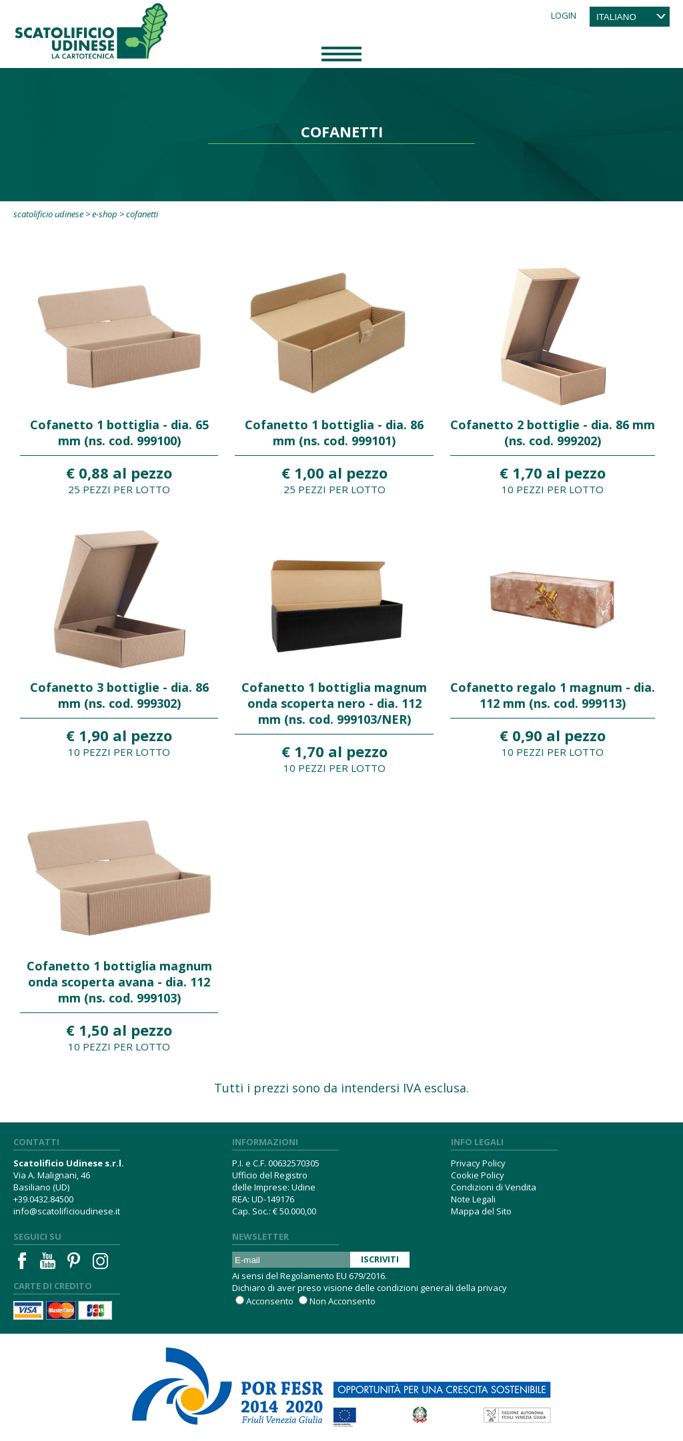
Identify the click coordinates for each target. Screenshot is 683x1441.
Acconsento (269, 1301)
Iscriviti (380, 1259)
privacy (492, 1288)
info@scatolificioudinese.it (66, 1211)
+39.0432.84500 (43, 1199)
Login (563, 15)
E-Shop (104, 214)
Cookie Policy (477, 1175)
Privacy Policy (478, 1163)
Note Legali (473, 1199)
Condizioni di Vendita (493, 1187)
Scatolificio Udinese (48, 214)
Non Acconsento (342, 1301)
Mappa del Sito (481, 1211)
